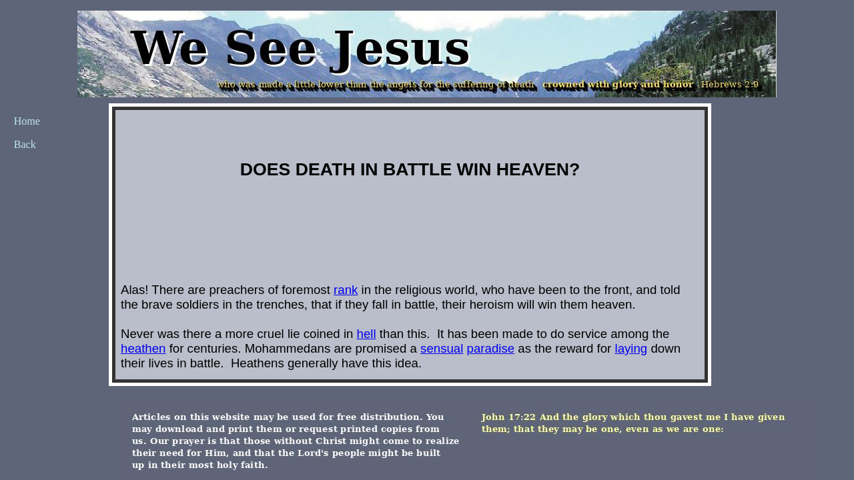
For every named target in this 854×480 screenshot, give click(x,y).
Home (27, 121)
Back (25, 144)
